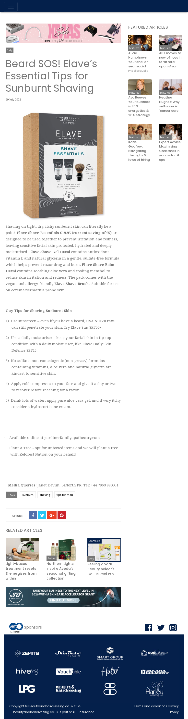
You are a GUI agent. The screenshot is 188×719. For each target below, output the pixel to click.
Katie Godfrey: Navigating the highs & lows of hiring (139, 151)
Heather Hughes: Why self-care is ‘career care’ (169, 104)
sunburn (28, 494)
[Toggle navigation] (11, 7)
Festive (51, 558)
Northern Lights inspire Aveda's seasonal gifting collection (61, 571)
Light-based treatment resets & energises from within (21, 571)
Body (9, 50)
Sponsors (33, 627)
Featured (134, 48)
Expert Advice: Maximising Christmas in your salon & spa (170, 151)
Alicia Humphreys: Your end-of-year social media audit (139, 62)
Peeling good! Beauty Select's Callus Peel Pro (101, 569)
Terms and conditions (150, 706)
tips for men (65, 494)
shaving (45, 494)
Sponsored (94, 541)
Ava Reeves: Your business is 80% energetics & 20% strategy (139, 106)
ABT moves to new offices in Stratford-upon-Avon (170, 60)
